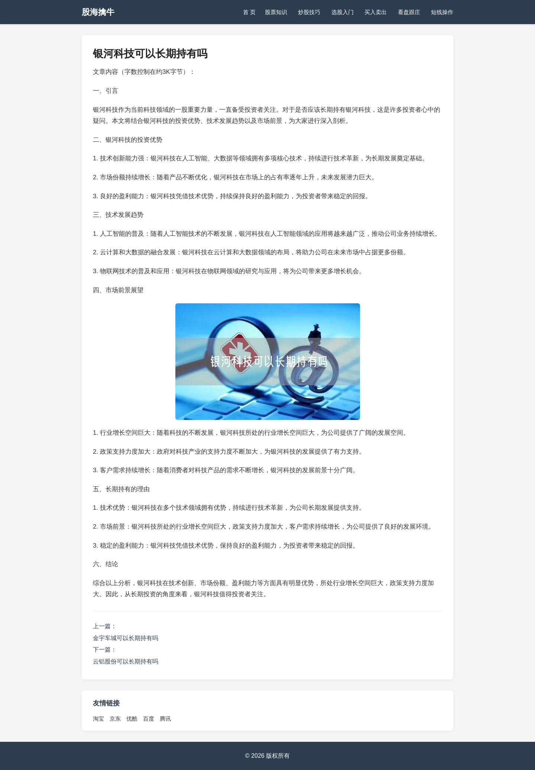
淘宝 (98, 718)
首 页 (249, 12)
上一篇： (105, 626)
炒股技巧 (309, 12)
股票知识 (276, 12)
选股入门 (342, 12)
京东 (115, 718)
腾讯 (165, 718)
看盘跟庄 (409, 12)
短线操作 (442, 12)
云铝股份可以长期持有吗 (125, 661)
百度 (148, 718)
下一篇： (105, 649)
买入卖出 (375, 12)
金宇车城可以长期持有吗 (125, 638)
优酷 (131, 718)
